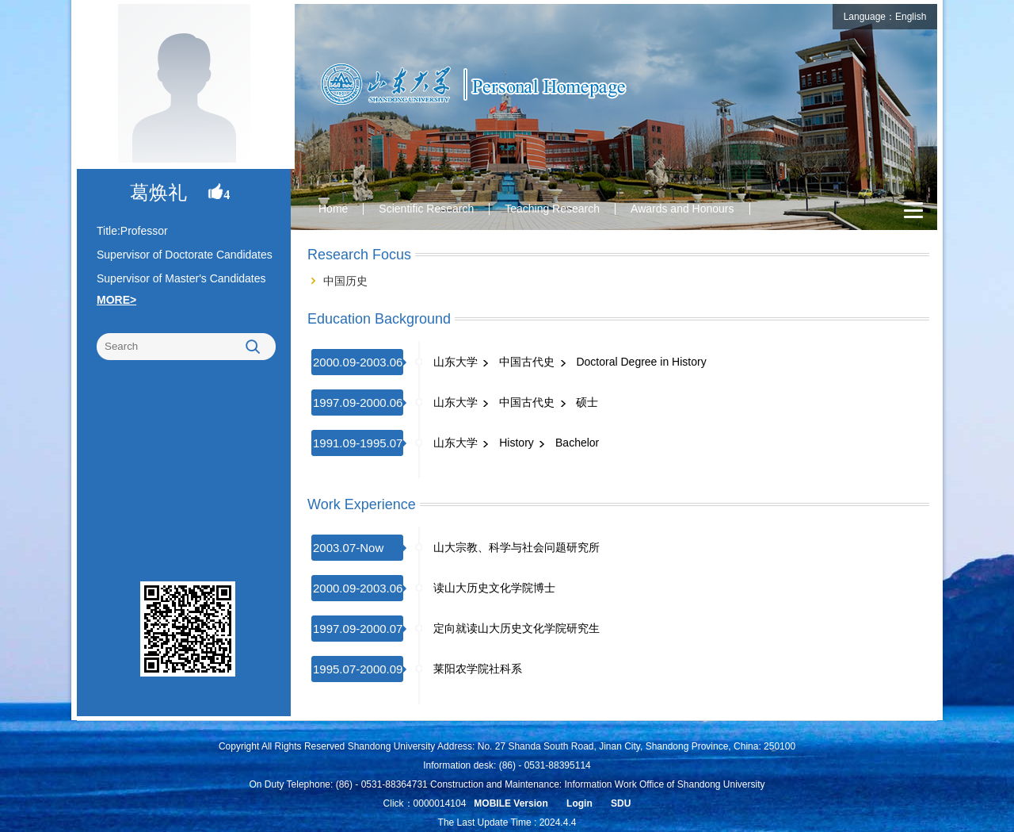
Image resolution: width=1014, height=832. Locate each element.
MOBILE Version (510, 803)
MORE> (116, 299)
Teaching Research (552, 208)
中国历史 (345, 280)
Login (579, 803)
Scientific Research (426, 208)
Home (333, 208)
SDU (621, 803)
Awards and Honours (682, 208)
